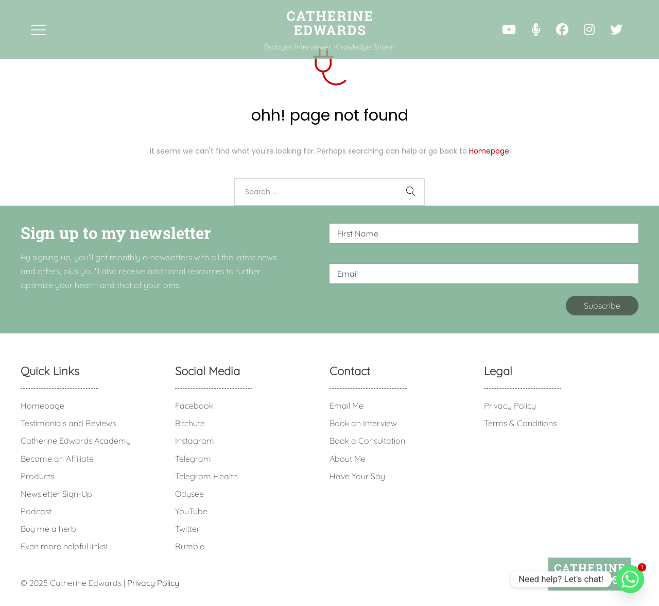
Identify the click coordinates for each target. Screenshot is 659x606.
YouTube (191, 511)
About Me (348, 458)
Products (37, 476)
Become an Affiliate (57, 458)
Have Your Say (357, 476)
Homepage (489, 151)
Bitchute (190, 423)
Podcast (36, 511)
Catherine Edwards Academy (76, 440)
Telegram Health (206, 476)
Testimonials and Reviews (68, 423)
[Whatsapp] (630, 579)
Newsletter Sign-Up (56, 494)
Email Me (346, 405)
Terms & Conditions (520, 423)
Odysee (189, 494)
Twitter (187, 529)
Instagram (194, 440)
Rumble (189, 546)
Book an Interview (363, 423)
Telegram (193, 458)
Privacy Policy (510, 405)
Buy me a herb (48, 529)
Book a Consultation (367, 440)
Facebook (194, 405)
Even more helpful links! (64, 546)
